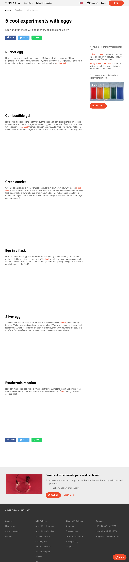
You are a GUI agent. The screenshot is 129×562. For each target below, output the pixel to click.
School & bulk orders (44, 3)
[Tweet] (23, 38)
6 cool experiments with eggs (26, 10)
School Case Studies (45, 531)
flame (63, 323)
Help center (10, 526)
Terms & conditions (74, 536)
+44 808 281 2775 (108, 526)
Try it (116, 3)
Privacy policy (72, 541)
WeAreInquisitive (43, 546)
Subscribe (53, 495)
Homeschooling (43, 536)
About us (70, 526)
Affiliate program (43, 551)
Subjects (28, 3)
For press (70, 546)
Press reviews (72, 531)
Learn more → (70, 495)
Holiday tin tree (96, 54)
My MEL (8, 536)
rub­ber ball (61, 63)
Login (103, 3)
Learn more (98, 106)
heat (47, 259)
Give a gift (94, 3)
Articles (8, 10)
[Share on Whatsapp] (36, 38)
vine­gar (25, 127)
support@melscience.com (107, 536)
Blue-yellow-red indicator (100, 63)
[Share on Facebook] (10, 38)
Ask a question (12, 531)
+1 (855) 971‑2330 (109, 531)
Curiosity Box (41, 541)
